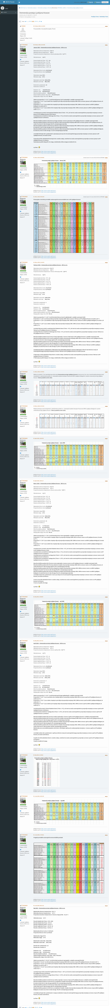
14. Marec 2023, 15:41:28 (38, 406)
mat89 (63, 7)
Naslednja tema (104, 16)
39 (29, 21)
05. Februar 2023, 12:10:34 (39, 26)
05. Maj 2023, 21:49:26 (38, 755)
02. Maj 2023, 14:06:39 (38, 596)
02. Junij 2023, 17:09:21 (38, 834)
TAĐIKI (23, 26)
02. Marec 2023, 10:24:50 (38, 262)
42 (35, 21)
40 (31, 21)
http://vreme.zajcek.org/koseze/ (48, 151)
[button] (19, 2)
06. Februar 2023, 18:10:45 (39, 44)
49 (39, 21)
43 (37, 21)
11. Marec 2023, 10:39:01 (38, 371)
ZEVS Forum (8, 2)
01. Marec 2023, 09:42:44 (38, 196)
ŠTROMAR (60, 7)
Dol (20, 21)
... (28, 21)
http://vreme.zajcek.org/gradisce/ (48, 152)
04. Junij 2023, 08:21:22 (38, 905)
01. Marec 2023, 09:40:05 (38, 157)
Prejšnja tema (95, 16)
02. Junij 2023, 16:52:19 (38, 796)
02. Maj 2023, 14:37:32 (38, 640)
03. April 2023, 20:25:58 (38, 438)
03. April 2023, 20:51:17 (38, 480)
